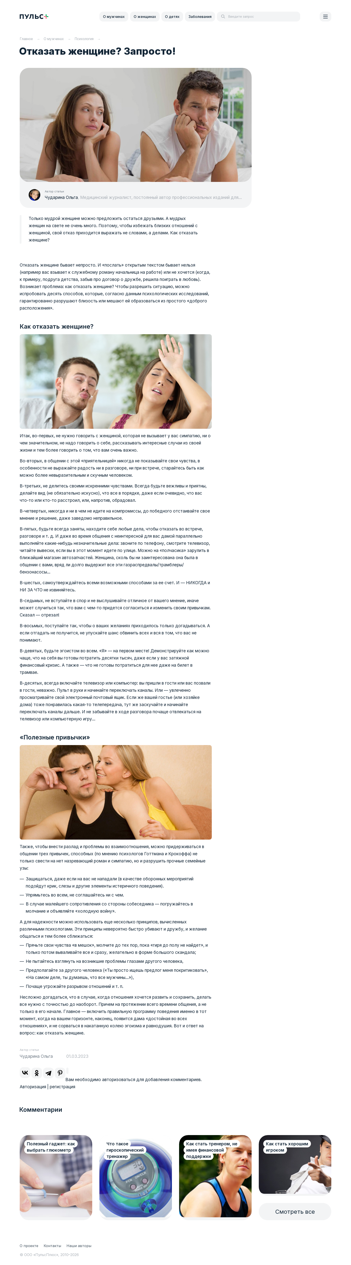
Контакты (52, 1245)
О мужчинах (114, 16)
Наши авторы (78, 1245)
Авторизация (33, 1086)
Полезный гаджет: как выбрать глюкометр (51, 1147)
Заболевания (200, 16)
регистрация (62, 1086)
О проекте (29, 1245)
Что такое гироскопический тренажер (125, 1150)
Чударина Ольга (61, 197)
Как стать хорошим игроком (287, 1147)
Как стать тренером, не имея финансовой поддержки (211, 1150)
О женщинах (145, 16)
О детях (172, 16)
